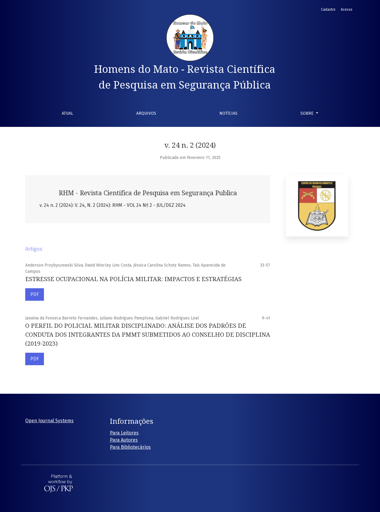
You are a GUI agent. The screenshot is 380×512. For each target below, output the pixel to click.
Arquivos (146, 113)
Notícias (228, 113)
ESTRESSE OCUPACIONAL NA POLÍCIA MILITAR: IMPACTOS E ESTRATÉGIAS (133, 279)
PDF (34, 294)
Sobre (307, 113)
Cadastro (328, 9)
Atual (67, 113)
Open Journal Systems (49, 420)
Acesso (346, 9)
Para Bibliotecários (130, 447)
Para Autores (124, 440)
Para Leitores (124, 433)
